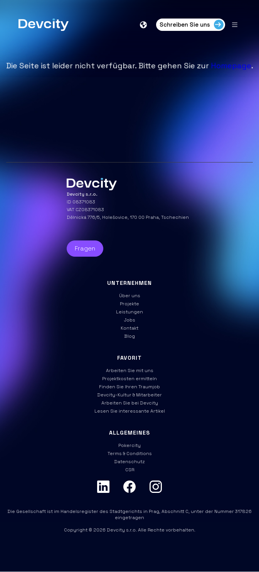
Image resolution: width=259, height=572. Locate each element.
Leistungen (129, 312)
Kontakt (129, 328)
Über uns (129, 296)
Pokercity (129, 445)
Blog (129, 336)
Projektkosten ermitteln (129, 379)
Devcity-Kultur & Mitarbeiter (129, 395)
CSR (129, 470)
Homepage (231, 66)
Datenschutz (129, 462)
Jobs (129, 320)
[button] (144, 24)
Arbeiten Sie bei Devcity (129, 403)
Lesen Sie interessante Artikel (129, 411)
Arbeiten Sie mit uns (129, 370)
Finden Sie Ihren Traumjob (129, 387)
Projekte (129, 304)
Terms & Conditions (130, 453)
